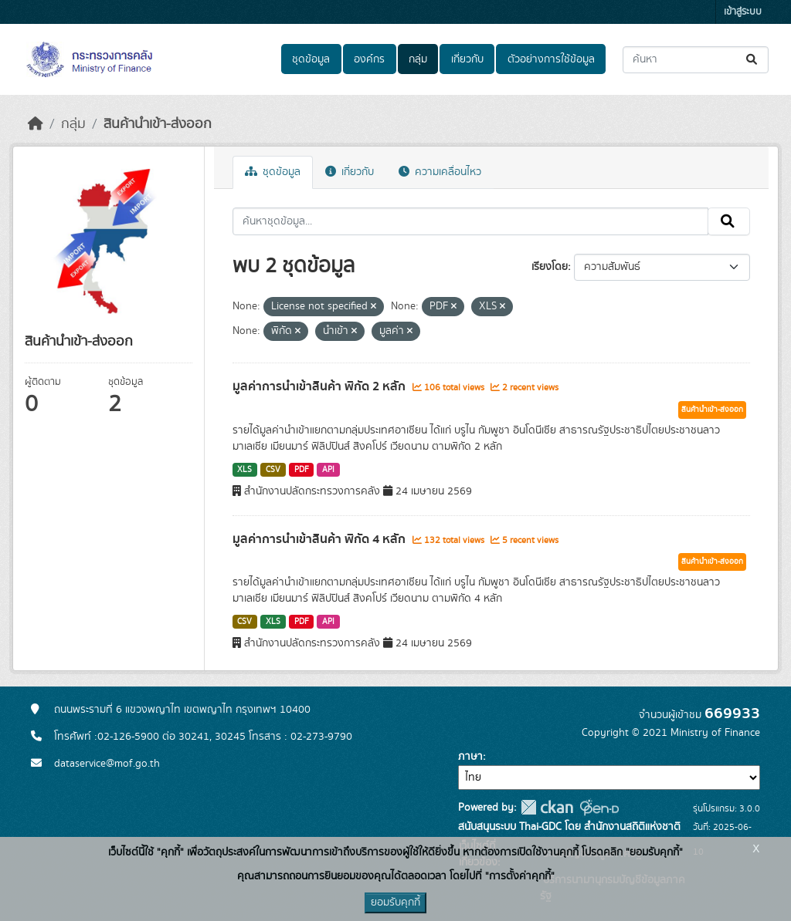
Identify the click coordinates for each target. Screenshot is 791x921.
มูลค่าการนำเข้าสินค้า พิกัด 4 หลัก (321, 539)
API (328, 470)
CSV (273, 470)
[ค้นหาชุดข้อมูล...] (696, 59)
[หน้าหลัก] (35, 124)
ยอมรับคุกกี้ (395, 902)
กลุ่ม (418, 59)
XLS (244, 470)
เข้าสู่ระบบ (743, 12)
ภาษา (470, 756)
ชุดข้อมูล (311, 59)
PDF (301, 470)
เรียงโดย (549, 267)
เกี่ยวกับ (467, 59)
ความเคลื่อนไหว (440, 172)
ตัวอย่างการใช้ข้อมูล (551, 59)
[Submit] (752, 59)
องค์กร (369, 59)
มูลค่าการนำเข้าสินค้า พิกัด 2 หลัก (321, 386)
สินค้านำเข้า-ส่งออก (158, 124)
